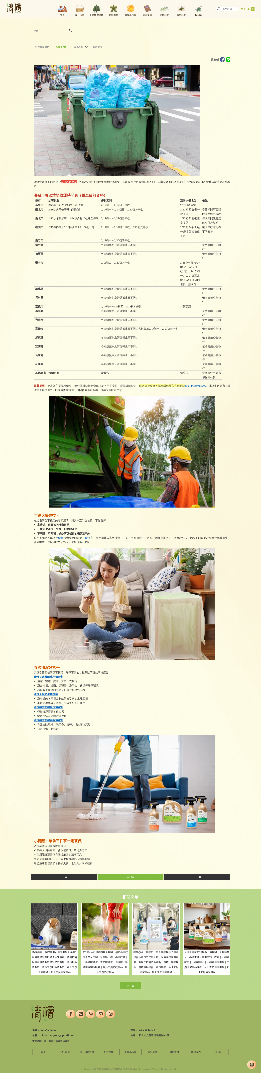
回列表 (130, 877)
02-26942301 (49, 1029)
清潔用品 (35, 1063)
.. (151, 1068)
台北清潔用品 (60, 1063)
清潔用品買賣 (46, 1063)
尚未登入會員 (249, 9)
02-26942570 (147, 1029)
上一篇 (63, 877)
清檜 (60, 537)
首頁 (62, 15)
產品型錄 (147, 15)
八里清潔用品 (91, 1063)
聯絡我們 (181, 15)
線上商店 (79, 15)
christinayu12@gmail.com (58, 1035)
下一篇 (197, 877)
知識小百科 (130, 15)
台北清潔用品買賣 (107, 1063)
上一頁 (130, 986)
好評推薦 (113, 15)
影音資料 (97, 46)
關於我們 (164, 15)
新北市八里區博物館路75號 (154, 1035)
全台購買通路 (97, 15)
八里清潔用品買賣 (76, 1063)
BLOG (198, 15)
